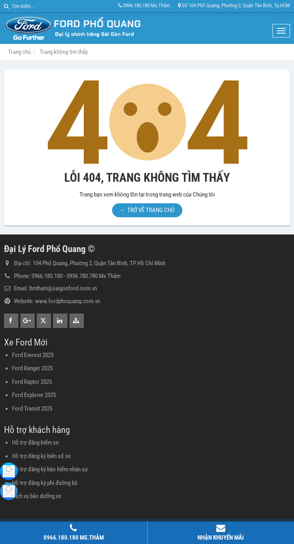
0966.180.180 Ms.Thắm (144, 5)
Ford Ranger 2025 (32, 368)
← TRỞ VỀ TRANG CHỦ (147, 210)
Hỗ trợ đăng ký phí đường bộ (45, 482)
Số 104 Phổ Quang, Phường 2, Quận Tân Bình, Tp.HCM (234, 5)
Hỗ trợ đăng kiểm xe (35, 442)
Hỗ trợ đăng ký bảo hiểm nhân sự (50, 469)
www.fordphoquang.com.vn (67, 301)
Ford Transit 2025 (32, 408)
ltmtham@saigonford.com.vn (63, 288)
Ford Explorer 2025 (34, 395)
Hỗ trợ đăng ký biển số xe (41, 456)
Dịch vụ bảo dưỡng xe (36, 496)
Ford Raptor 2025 (32, 381)
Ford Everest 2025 (32, 355)
